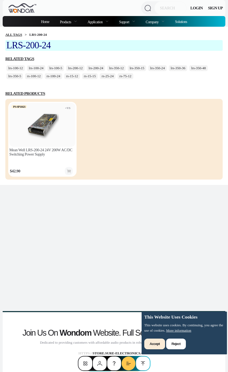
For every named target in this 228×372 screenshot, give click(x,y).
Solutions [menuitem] (181, 22)
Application (95, 22)
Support (124, 22)
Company (152, 22)
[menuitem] (68, 21)
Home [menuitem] (45, 22)
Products (66, 22)
